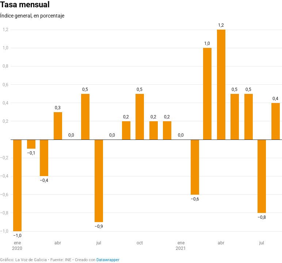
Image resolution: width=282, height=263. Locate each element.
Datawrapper (107, 260)
